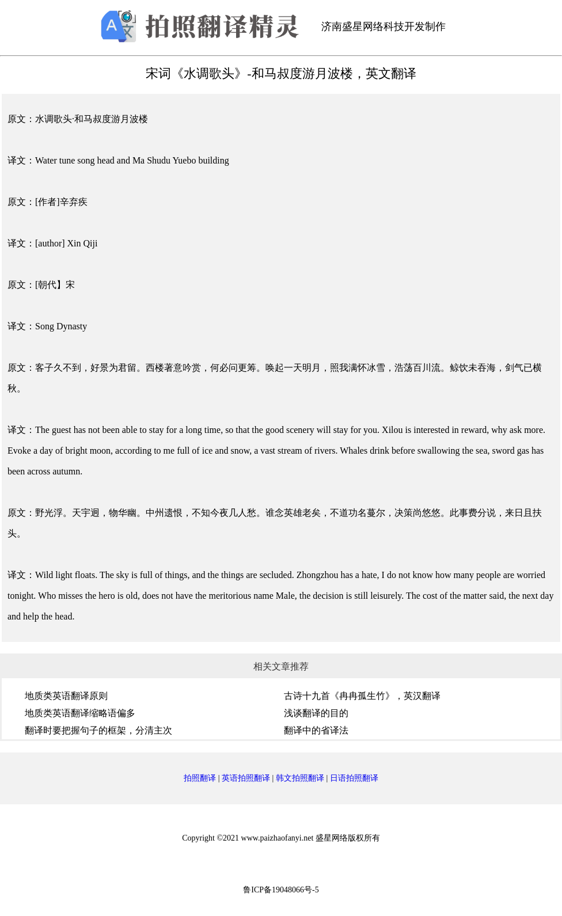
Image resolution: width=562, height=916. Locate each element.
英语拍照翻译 (246, 778)
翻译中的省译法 (316, 730)
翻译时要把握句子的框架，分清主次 (98, 730)
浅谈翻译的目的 (316, 713)
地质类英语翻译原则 (66, 696)
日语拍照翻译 (354, 778)
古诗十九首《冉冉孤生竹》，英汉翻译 (362, 696)
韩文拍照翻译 (300, 778)
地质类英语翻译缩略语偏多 (80, 713)
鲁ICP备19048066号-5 (280, 889)
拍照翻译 (200, 778)
